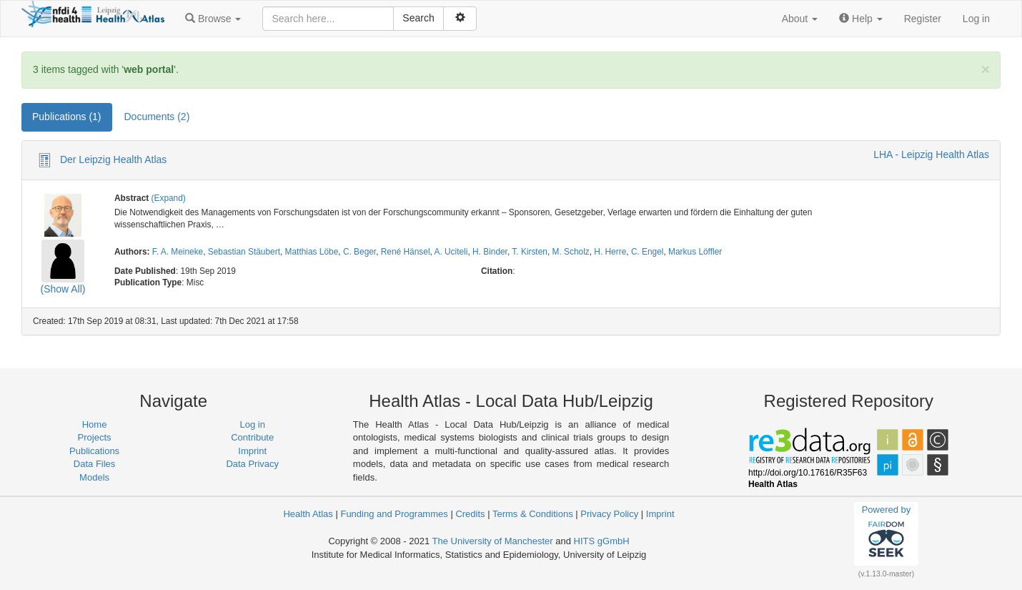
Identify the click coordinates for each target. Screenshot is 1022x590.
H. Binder (489, 252)
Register (922, 18)
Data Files (95, 463)
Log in (976, 18)
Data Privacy (252, 463)
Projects (94, 437)
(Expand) (169, 198)
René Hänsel (405, 252)
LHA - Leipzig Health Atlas (931, 154)
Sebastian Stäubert (244, 252)
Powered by (886, 533)
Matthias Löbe (312, 252)
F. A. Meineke (177, 252)
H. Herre (610, 252)
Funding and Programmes (393, 513)
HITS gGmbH (602, 541)
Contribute (252, 437)
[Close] (985, 69)
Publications (94, 451)
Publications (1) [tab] (66, 116)
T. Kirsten (529, 252)
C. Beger (359, 252)
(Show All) (62, 289)
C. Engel (647, 252)
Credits (470, 513)
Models (94, 477)
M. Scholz (571, 252)
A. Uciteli (450, 252)
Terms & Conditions (532, 513)
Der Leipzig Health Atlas (113, 159)
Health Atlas (307, 513)
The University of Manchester (492, 541)
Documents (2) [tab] (157, 116)
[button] (213, 18)
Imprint (252, 451)
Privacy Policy (609, 513)
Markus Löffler (695, 252)
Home (94, 424)
